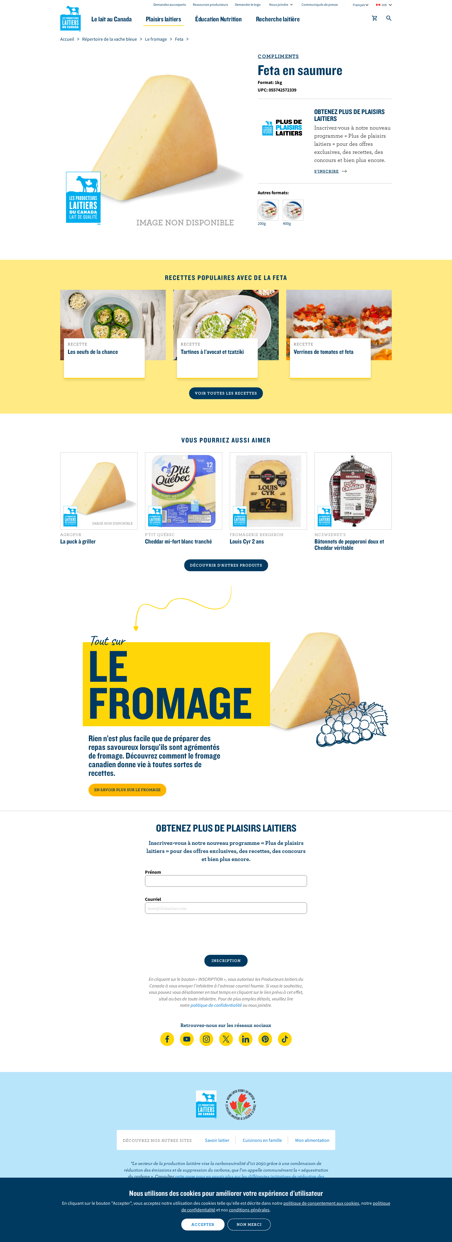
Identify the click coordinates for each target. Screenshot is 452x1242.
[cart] (375, 19)
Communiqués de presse (320, 4)
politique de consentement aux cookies (321, 1203)
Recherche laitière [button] (286, 19)
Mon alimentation (312, 1140)
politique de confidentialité (216, 1005)
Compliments (278, 56)
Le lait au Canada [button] (116, 19)
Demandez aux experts (169, 4)
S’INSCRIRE (330, 171)
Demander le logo (248, 4)
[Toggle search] (389, 19)
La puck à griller (78, 541)
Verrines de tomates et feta (323, 351)
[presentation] (226, 934)
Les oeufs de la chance (93, 351)
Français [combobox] (359, 5)
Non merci (249, 1224)
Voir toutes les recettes (226, 393)
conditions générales (249, 1210)
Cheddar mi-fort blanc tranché (178, 541)
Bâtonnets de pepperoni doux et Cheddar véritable (349, 544)
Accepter (202, 1224)
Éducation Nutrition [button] (225, 19)
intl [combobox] (384, 5)
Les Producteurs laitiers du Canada (70, 17)
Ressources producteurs (210, 4)
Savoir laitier (217, 1140)
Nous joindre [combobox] (278, 4)
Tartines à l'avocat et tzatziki (212, 351)
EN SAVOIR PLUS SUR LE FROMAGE (127, 789)
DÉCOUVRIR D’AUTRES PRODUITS (226, 565)
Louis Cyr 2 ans (247, 541)
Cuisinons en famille (262, 1140)
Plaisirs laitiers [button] (169, 19)
